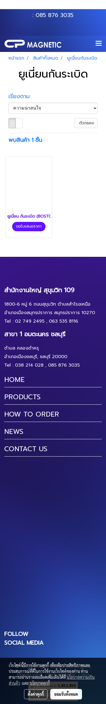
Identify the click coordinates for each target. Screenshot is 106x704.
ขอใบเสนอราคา (29, 226)
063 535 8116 (57, 6)
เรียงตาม (22, 96)
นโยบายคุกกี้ (40, 683)
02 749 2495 (29, 321)
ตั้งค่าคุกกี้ (36, 694)
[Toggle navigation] (98, 43)
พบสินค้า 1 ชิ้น (25, 140)
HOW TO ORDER (31, 414)
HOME (14, 380)
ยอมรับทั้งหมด (66, 694)
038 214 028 (29, 365)
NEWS (13, 431)
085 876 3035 (54, 15)
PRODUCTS (22, 397)
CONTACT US (25, 449)
